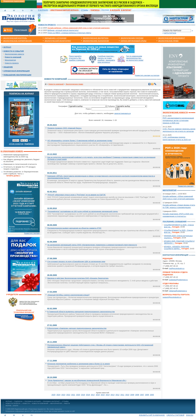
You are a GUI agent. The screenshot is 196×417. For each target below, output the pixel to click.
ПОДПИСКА (18, 401)
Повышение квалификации (17, 75)
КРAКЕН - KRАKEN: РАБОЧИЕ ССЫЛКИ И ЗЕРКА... (176, 248)
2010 (127, 395)
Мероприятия (10, 60)
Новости (26, 403)
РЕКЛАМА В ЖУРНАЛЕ (32, 401)
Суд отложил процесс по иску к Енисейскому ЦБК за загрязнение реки (76, 261)
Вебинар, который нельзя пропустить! (63, 30)
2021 (73, 395)
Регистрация (20, 30)
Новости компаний (13, 57)
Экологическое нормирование (17, 41)
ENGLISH (189, 415)
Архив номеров (16, 144)
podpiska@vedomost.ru (178, 280)
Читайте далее (12, 176)
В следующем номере (12, 151)
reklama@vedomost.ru (178, 291)
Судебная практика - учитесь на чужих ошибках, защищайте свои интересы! (106, 59)
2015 (103, 395)
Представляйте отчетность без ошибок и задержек (77, 58)
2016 (98, 395)
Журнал (7, 47)
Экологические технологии (96, 41)
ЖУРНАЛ (9, 401)
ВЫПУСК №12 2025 (21, 100)
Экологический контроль (15, 38)
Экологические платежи (132, 38)
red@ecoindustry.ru (176, 268)
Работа (67, 403)
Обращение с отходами (55, 38)
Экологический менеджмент (171, 38)
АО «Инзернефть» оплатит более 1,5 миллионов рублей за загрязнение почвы (79, 141)
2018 (88, 395)
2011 (122, 395)
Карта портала (170, 33)
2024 (58, 395)
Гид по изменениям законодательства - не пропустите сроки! (134, 58)
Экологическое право (168, 41)
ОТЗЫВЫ (84, 10)
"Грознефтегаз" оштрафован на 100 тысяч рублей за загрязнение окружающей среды (82, 211)
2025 (53, 395)
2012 (118, 395)
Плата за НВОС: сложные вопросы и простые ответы (69, 33)
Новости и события (13, 51)
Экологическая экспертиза (95, 38)
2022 (68, 395)
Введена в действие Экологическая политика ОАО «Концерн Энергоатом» (78, 278)
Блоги (15, 405)
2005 (152, 395)
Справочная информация (16, 71)
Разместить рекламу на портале (147, 75)
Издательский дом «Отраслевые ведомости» (30, 409)
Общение (8, 67)
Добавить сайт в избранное (152, 415)
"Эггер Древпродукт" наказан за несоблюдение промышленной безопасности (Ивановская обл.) (86, 380)
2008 (137, 395)
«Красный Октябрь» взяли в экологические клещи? (68, 295)
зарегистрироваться (122, 113)
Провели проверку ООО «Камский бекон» (64, 128)
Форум (8, 405)
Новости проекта (47, 25)
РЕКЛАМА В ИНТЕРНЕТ (51, 401)
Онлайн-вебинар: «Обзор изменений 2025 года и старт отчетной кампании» (79, 28)
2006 (147, 395)
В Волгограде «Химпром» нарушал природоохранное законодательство (76, 328)
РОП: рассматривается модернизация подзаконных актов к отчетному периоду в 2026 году (178, 120)
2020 (78, 395)
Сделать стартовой (175, 415)
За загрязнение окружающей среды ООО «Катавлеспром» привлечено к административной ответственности (92, 245)
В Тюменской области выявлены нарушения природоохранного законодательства (81, 312)
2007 (142, 395)
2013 (112, 395)
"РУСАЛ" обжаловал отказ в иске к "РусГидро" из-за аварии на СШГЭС (76, 195)
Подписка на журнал (21, 93)
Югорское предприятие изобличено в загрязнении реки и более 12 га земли (78, 364)
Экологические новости (14, 54)
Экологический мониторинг (58, 41)
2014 (108, 395)
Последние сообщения (174, 221)
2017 (93, 395)
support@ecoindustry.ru (172, 297)
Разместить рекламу (32, 233)
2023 (63, 395)
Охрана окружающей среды (133, 41)
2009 (132, 395)
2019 (83, 395)
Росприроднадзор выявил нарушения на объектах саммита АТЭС (74, 228)
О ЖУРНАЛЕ (43, 10)
